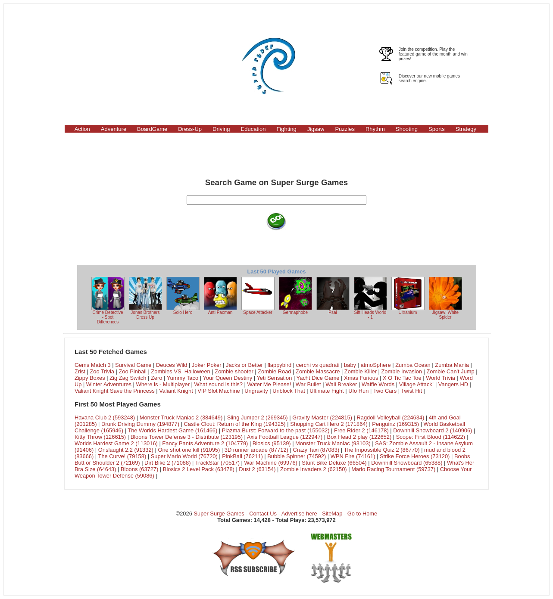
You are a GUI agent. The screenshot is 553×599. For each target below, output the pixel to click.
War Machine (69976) (270, 462)
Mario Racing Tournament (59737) (393, 469)
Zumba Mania (452, 365)
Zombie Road (274, 371)
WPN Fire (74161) (353, 456)
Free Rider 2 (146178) (361, 430)
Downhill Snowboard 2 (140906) (432, 430)
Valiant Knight (176, 391)
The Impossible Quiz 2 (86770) (382, 450)
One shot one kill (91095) (189, 450)
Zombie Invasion (401, 371)
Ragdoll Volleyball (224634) (391, 417)
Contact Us (263, 513)
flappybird (279, 365)
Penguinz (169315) (395, 424)
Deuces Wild (171, 365)
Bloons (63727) (139, 469)
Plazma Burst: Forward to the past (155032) (276, 430)
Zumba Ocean (413, 365)
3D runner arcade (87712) (256, 450)
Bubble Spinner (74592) (296, 456)
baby (350, 365)
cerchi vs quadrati (318, 365)
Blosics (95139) (272, 443)
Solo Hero (183, 296)
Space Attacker (258, 296)
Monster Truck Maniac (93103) (333, 443)
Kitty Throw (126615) (100, 437)
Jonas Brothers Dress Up (145, 298)
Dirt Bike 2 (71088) (167, 462)
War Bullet (308, 384)
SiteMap (332, 513)
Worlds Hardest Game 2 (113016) (116, 443)
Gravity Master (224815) (322, 417)
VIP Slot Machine (218, 391)
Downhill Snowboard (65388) (406, 462)
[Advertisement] (107, 66)
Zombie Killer (360, 371)
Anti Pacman (220, 296)
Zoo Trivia (102, 371)
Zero (156, 378)
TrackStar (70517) (217, 462)
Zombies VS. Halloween (180, 371)
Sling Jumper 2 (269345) (257, 417)
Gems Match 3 (93, 365)
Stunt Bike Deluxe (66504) (334, 462)
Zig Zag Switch (127, 378)
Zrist (80, 371)
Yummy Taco (182, 378)
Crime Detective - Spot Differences (108, 300)
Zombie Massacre (318, 371)
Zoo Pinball (132, 371)
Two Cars (385, 391)
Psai (333, 296)
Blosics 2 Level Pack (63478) (198, 469)
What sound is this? (218, 384)
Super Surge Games (219, 513)
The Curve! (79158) (122, 456)
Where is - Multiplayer (163, 384)
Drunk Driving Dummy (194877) (140, 424)
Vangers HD (453, 384)
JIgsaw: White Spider (445, 298)
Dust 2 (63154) (257, 469)
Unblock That (288, 391)
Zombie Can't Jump (450, 371)
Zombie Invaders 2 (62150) (313, 469)
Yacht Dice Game (318, 378)
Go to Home (362, 513)
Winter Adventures (108, 384)
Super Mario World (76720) (184, 456)
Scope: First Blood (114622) (430, 437)
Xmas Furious (361, 378)
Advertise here (299, 513)
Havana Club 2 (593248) (105, 417)
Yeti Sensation (274, 378)
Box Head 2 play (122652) (359, 437)
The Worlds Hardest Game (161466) (172, 430)
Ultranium (408, 296)
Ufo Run (358, 391)
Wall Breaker (341, 384)
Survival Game (133, 365)
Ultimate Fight (326, 391)
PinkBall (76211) (242, 456)
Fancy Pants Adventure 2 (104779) (205, 443)
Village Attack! (416, 384)
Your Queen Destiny (227, 378)
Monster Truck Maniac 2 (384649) (181, 417)
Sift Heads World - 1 (370, 298)
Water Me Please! (269, 384)
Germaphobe (295, 296)
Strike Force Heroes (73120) (415, 456)
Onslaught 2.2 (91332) (125, 450)
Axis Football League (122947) (284, 437)
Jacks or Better (244, 365)
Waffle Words (378, 384)
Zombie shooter (234, 371)
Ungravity (256, 391)
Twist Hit (411, 391)
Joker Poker (207, 365)
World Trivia (440, 378)
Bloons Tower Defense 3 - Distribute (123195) (187, 437)
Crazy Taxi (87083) (316, 450)
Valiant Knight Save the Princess (115, 391)
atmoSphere (376, 365)
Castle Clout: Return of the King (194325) (234, 424)
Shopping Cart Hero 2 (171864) (329, 424)
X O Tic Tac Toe (402, 378)
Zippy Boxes (90, 378)
